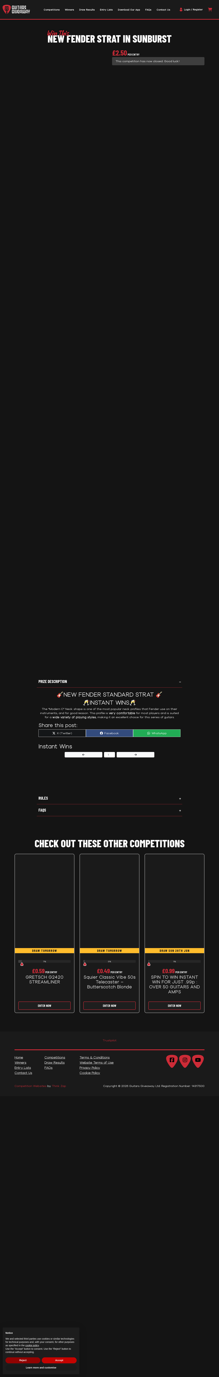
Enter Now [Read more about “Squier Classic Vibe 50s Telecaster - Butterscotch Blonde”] (109, 1009)
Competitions (54, 1061)
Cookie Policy (90, 1076)
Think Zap (59, 1089)
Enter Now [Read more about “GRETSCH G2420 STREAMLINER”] (44, 1009)
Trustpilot (110, 1043)
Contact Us (23, 1076)
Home (19, 1061)
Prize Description (52, 684)
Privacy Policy (90, 1071)
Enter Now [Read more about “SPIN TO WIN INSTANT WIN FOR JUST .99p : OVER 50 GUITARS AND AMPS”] (174, 1009)
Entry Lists (23, 1071)
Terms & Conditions (95, 1061)
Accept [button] (59, 1360)
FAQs (42, 813)
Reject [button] (23, 1360)
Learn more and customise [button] (41, 1367)
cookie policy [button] (32, 1345)
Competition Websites (31, 1089)
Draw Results (54, 1066)
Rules (43, 801)
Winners (20, 1066)
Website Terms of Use (97, 1066)
